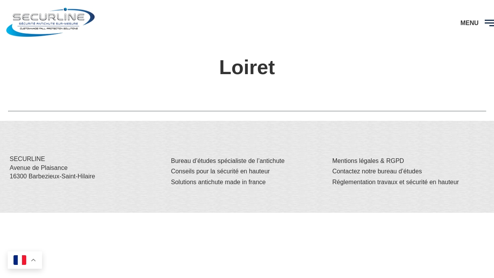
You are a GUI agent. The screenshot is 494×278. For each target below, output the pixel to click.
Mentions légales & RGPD (368, 161)
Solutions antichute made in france (218, 182)
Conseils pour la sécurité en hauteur (220, 171)
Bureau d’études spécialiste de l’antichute (227, 161)
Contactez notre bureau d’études (377, 171)
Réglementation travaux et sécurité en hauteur (395, 182)
